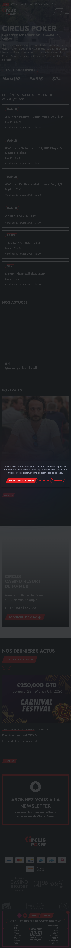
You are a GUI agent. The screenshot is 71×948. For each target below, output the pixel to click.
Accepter (44, 480)
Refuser (58, 480)
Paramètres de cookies (21, 480)
